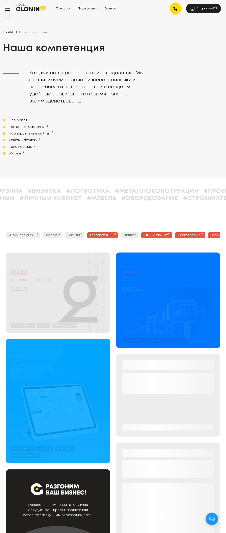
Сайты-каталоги (25, 140)
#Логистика (139, 191)
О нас (61, 8)
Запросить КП (203, 8)
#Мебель (153, 198)
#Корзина (57, 191)
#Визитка (95, 191)
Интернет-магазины (28, 126)
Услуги (110, 8)
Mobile (16, 153)
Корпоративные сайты (30, 133)
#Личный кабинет (102, 198)
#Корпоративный (35, 198)
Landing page (21, 146)
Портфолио (87, 8)
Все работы (19, 120)
